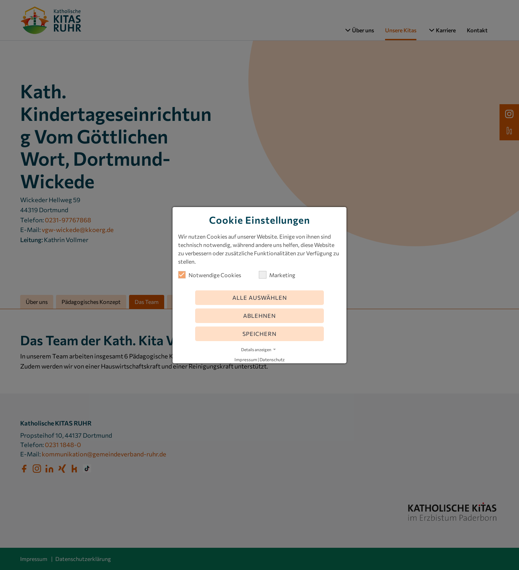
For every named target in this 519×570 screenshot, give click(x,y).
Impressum (245, 359)
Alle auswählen (259, 297)
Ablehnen (259, 315)
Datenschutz (272, 359)
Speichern (259, 333)
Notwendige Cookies (209, 275)
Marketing (277, 275)
